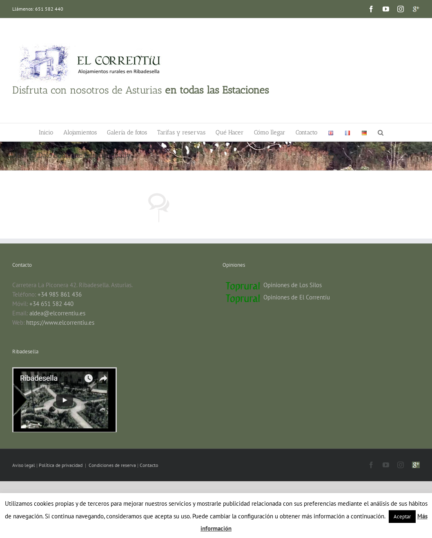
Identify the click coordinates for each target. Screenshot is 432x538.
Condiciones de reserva (112, 465)
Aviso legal (24, 465)
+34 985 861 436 (60, 294)
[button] (380, 132)
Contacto (149, 465)
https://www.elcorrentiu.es (60, 322)
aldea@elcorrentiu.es (57, 313)
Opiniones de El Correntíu (296, 297)
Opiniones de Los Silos (292, 285)
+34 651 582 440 (51, 304)
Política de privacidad (61, 465)
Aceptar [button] (402, 516)
